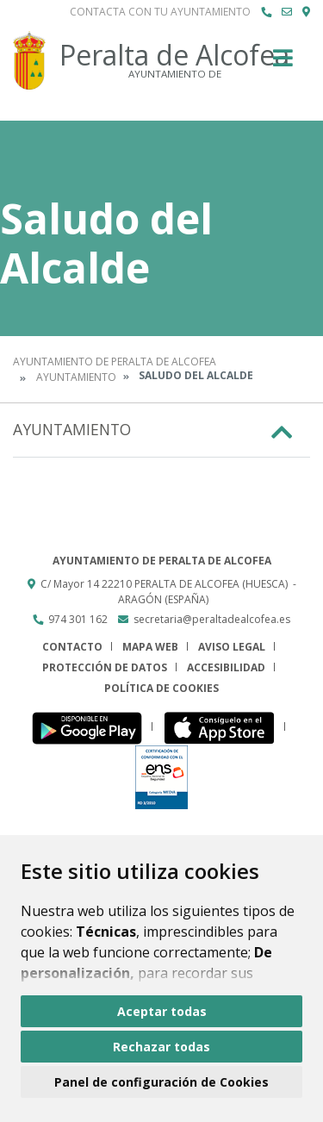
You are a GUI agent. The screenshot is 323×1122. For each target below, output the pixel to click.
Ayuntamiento (76, 377)
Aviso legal (231, 646)
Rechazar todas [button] (161, 1046)
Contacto (72, 646)
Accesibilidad (226, 667)
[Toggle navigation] (283, 63)
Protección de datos (104, 667)
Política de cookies (161, 688)
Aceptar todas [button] (162, 1011)
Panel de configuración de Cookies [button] (161, 1082)
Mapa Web (150, 646)
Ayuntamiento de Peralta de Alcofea (114, 361)
